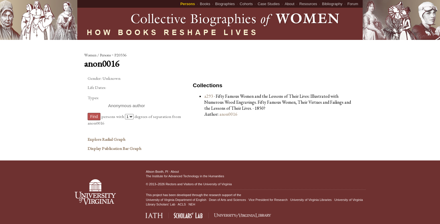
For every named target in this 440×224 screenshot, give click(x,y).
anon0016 (228, 114)
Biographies (225, 4)
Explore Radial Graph (106, 139)
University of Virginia (217, 184)
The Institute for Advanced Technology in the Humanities (185, 176)
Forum (352, 4)
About (289, 4)
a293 (208, 96)
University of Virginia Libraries (311, 199)
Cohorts (246, 4)
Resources (308, 4)
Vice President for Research (268, 199)
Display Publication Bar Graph (114, 148)
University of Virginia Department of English (176, 199)
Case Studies (269, 4)
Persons (187, 4)
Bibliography (332, 4)
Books (205, 4)
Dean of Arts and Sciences (227, 199)
